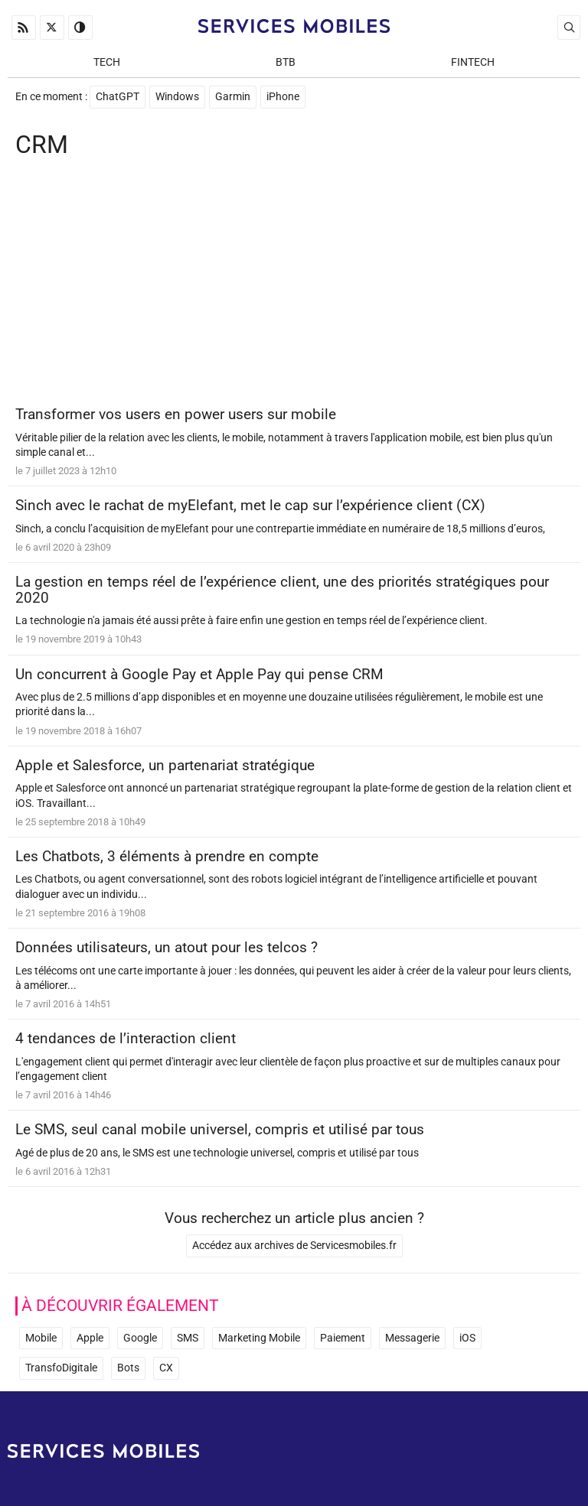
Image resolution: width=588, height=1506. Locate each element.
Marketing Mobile (259, 1338)
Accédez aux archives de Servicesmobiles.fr (294, 1245)
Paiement (342, 1338)
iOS (467, 1338)
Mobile (41, 1338)
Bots (128, 1367)
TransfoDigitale (61, 1367)
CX (166, 1367)
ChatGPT (117, 96)
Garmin (232, 96)
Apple (90, 1338)
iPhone (282, 96)
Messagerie (412, 1338)
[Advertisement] (294, 284)
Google (140, 1338)
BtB (286, 62)
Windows (177, 96)
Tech (106, 62)
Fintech (473, 62)
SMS (187, 1338)
